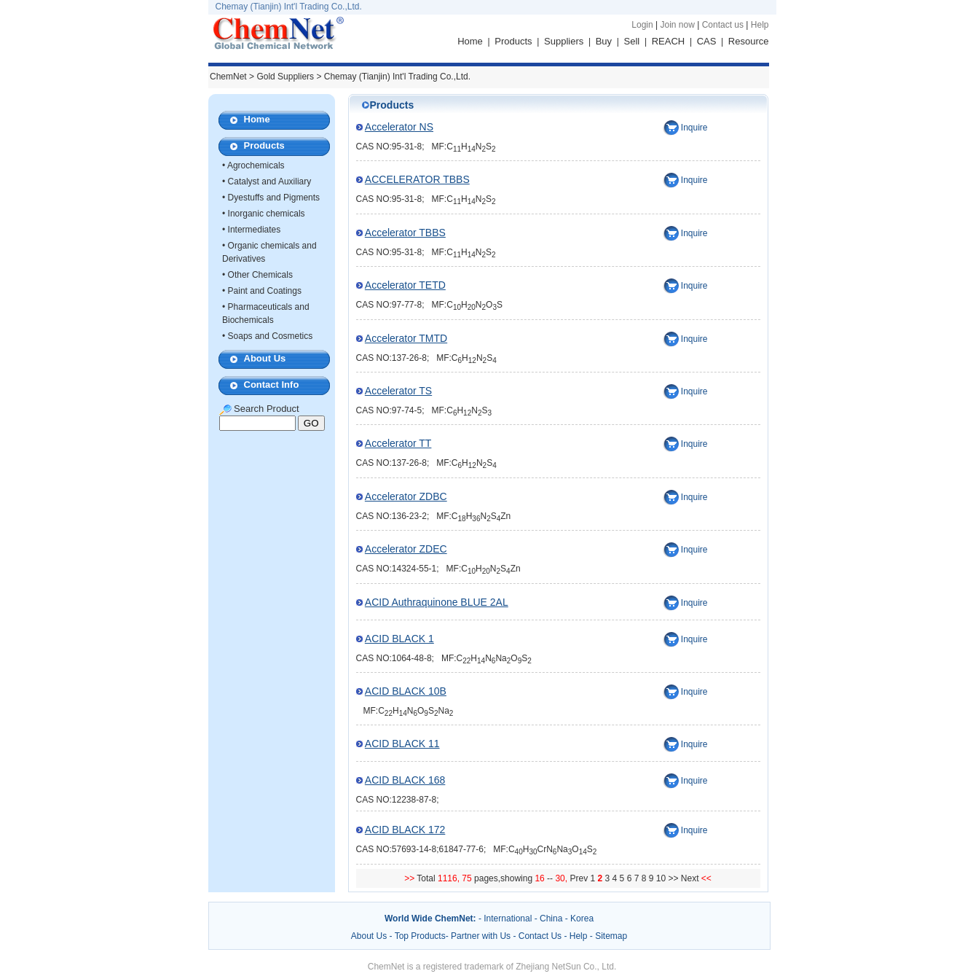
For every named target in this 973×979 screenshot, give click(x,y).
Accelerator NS (399, 127)
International (508, 918)
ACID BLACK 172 (405, 829)
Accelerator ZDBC (406, 496)
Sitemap (611, 936)
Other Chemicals (260, 275)
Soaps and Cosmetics (270, 336)
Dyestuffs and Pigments (274, 197)
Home (470, 41)
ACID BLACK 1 (399, 638)
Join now (677, 25)
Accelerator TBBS (405, 232)
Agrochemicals (256, 165)
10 (661, 878)
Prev (580, 878)
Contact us (723, 25)
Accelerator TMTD (406, 338)
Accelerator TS (398, 391)
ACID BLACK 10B (405, 691)
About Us (265, 358)
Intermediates (254, 230)
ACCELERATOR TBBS (417, 179)
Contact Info (271, 384)
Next (691, 878)
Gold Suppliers (285, 76)
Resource (748, 41)
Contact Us (540, 936)
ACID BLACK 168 (405, 780)
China (551, 918)
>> (674, 878)
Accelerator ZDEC (406, 549)
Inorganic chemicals (266, 213)
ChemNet (228, 76)
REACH (668, 41)
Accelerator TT (398, 443)
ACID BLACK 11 (402, 743)
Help (760, 25)
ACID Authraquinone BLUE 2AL (436, 602)
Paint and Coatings (265, 291)
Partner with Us (482, 936)
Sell (632, 41)
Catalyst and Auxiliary (270, 181)
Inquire (694, 127)
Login (642, 25)
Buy (604, 41)
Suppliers (563, 41)
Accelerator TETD (405, 285)
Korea (582, 918)
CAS (707, 41)
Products (513, 41)
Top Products (420, 936)
